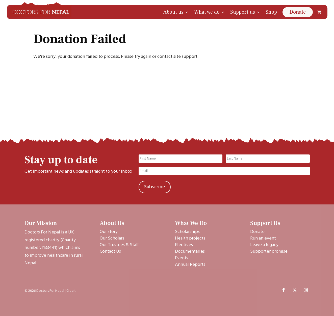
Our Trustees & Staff (119, 245)
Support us (242, 12)
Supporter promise (269, 251)
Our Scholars (112, 238)
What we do (207, 12)
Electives (184, 245)
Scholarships (187, 231)
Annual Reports (190, 264)
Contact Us (110, 251)
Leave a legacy (264, 245)
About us (173, 12)
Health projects (190, 238)
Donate (298, 12)
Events (181, 258)
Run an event (263, 238)
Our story (109, 231)
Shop (271, 12)
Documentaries (190, 251)
